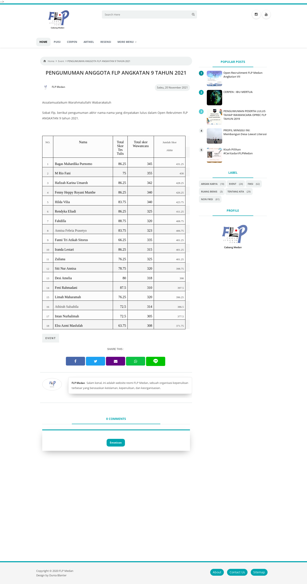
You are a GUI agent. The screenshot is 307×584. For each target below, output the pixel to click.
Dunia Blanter (58, 575)
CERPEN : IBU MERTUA (238, 92)
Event (50, 338)
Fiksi (250, 183)
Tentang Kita (235, 191)
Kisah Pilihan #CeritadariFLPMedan (238, 151)
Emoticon (116, 442)
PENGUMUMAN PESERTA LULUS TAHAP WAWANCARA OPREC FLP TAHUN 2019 (244, 115)
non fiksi (207, 199)
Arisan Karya (209, 183)
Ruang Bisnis (209, 191)
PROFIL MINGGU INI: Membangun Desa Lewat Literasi (245, 132)
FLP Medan (78, 383)
